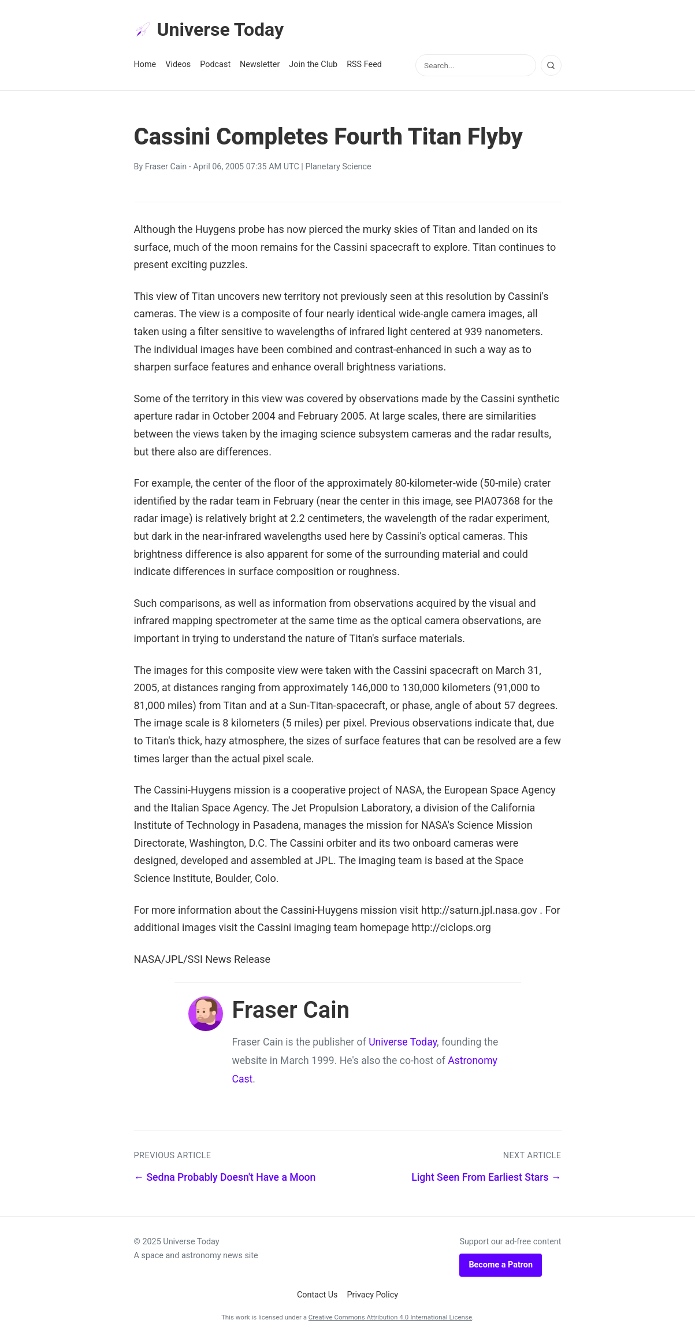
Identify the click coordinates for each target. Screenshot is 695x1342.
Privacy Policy (373, 1295)
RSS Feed (364, 64)
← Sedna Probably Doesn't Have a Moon (225, 1177)
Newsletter (260, 64)
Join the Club (313, 64)
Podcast (215, 64)
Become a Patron (501, 1265)
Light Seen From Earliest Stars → (486, 1177)
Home (145, 64)
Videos (178, 64)
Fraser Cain (166, 167)
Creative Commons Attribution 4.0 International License (390, 1317)
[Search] (551, 65)
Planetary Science (338, 167)
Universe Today (209, 29)
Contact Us (317, 1295)
